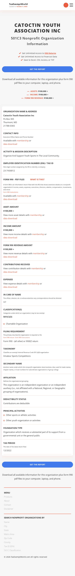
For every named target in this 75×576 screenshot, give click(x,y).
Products (8, 496)
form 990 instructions (10, 192)
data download (10, 144)
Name (6, 522)
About (6, 500)
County (7, 542)
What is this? (34, 179)
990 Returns (50, 53)
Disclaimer (8, 508)
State (6, 530)
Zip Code (8, 538)
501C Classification (12, 550)
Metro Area (9, 534)
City (5, 526)
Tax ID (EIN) (9, 546)
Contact (7, 504)
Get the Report (37, 69)
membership (23, 140)
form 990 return (8, 337)
